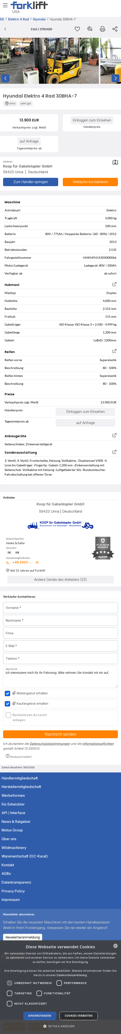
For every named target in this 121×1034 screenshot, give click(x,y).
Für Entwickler (13, 804)
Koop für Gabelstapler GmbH (60, 504)
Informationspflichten (98, 743)
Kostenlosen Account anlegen (30, 717)
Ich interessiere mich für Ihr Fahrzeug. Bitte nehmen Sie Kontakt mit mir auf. (60, 677)
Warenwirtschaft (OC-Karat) (25, 856)
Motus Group (12, 830)
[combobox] (115, 946)
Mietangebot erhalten (30, 693)
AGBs (6, 873)
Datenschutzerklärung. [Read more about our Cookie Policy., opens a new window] (72, 975)
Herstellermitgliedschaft (21, 786)
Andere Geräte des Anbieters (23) (60, 579)
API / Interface (13, 813)
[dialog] (60, 987)
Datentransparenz (16, 882)
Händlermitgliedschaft (20, 778)
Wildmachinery (14, 847)
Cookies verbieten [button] (79, 1016)
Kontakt (8, 865)
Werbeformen (13, 795)
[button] (18, 756)
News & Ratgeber (16, 821)
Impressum (11, 899)
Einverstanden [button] (39, 1016)
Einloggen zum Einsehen (92, 120)
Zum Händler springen (30, 182)
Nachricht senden (60, 734)
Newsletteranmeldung (23, 937)
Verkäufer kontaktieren (90, 182)
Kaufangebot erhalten (30, 703)
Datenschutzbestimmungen (50, 743)
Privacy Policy (13, 891)
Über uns (9, 839)
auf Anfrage (29, 141)
